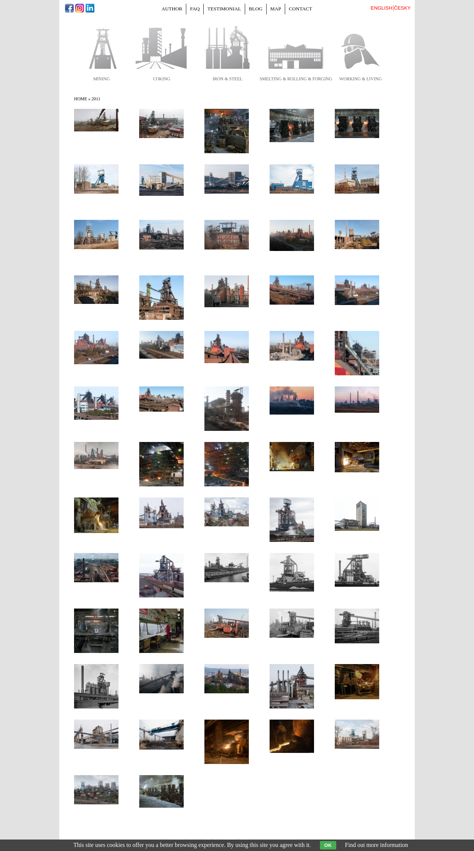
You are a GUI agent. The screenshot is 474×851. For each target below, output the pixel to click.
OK (328, 845)
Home (80, 98)
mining (101, 78)
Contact (300, 8)
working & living (360, 78)
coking (161, 78)
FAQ (195, 8)
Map (275, 8)
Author (171, 8)
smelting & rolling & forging (296, 78)
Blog (256, 8)
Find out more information (376, 845)
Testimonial (224, 8)
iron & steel (228, 78)
